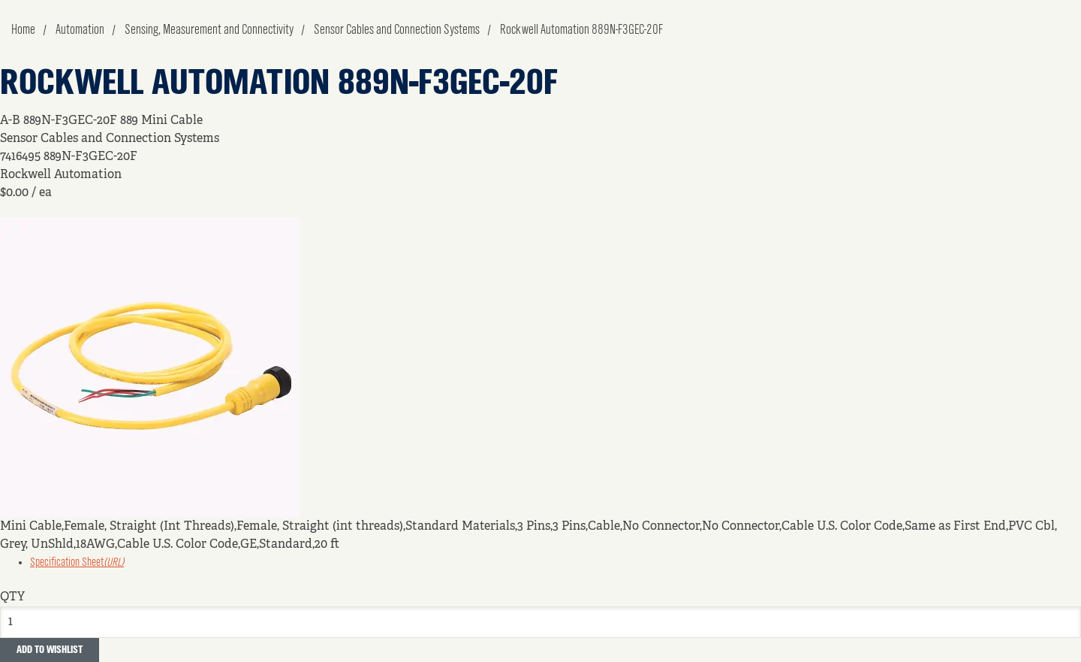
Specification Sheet (77, 563)
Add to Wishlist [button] (50, 650)
